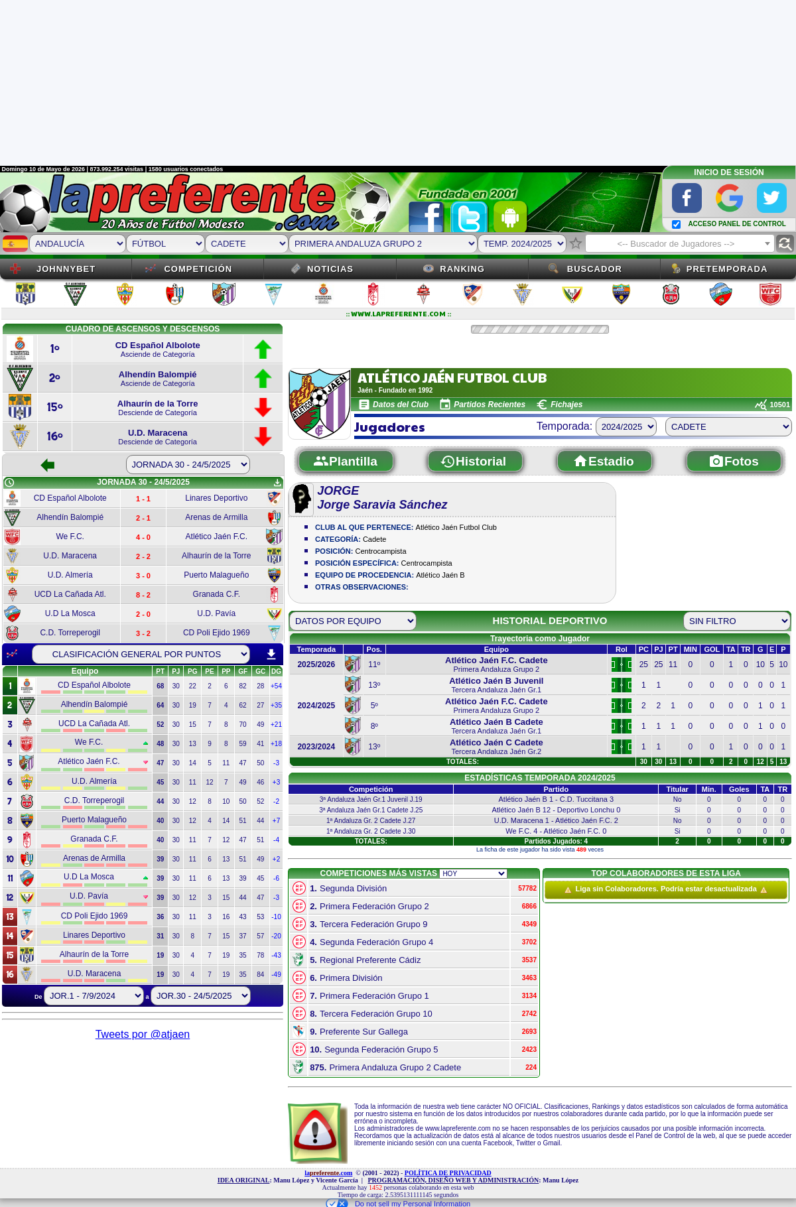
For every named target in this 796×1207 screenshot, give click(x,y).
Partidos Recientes (489, 404)
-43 (276, 955)
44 (260, 820)
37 (243, 936)
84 (260, 974)
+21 (276, 724)
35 (243, 955)
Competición (198, 269)
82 (243, 686)
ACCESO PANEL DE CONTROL (736, 223)
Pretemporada (727, 269)
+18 (276, 743)
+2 (276, 859)
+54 (276, 686)
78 (260, 955)
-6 (276, 878)
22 (192, 686)
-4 (276, 840)
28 (260, 686)
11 (226, 763)
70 (243, 724)
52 (260, 801)
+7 (276, 820)
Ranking (462, 269)
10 (226, 801)
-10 (276, 917)
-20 (276, 936)
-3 (276, 763)
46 (260, 782)
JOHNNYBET (66, 269)
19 (192, 705)
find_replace (785, 244)
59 (243, 743)
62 (243, 705)
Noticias (330, 269)
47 (243, 763)
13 (192, 743)
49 (260, 724)
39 (243, 878)
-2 (276, 801)
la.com (328, 1172)
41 (260, 743)
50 (260, 763)
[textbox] (680, 244)
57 (260, 936)
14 (192, 763)
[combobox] (680, 243)
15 (192, 724)
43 (243, 917)
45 (260, 878)
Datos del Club (401, 404)
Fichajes (566, 404)
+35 (276, 705)
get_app (277, 482)
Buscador (594, 269)
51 (243, 820)
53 (260, 917)
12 (209, 782)
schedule (9, 482)
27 (260, 705)
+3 (276, 782)
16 (226, 917)
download (271, 654)
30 (176, 686)
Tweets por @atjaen (143, 1034)
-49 (276, 974)
